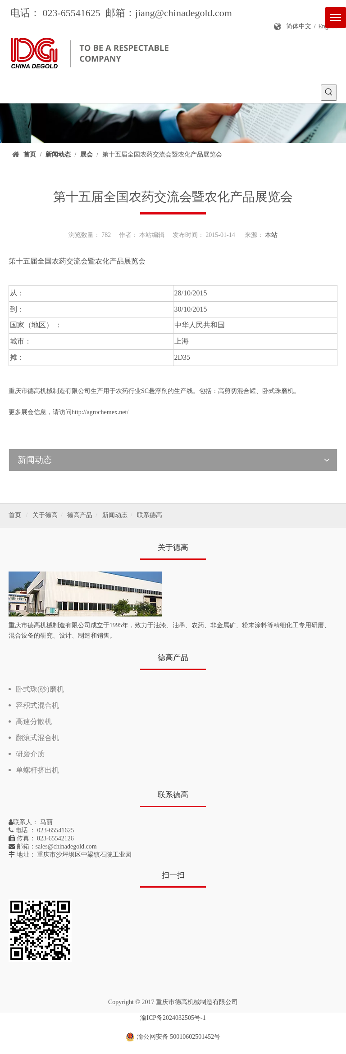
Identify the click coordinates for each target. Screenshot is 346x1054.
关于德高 (45, 515)
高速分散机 (34, 721)
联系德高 (149, 515)
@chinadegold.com (193, 12)
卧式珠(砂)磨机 (40, 689)
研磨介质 (30, 754)
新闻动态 (114, 515)
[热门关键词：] (329, 93)
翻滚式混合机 (37, 737)
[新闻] (173, 123)
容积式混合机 (37, 705)
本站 (271, 235)
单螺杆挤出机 (37, 770)
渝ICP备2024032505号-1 (172, 1017)
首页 (15, 515)
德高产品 (79, 515)
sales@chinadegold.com (66, 846)
